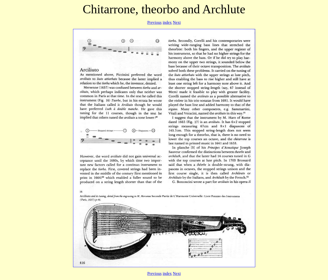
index (167, 22)
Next (177, 22)
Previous (154, 22)
